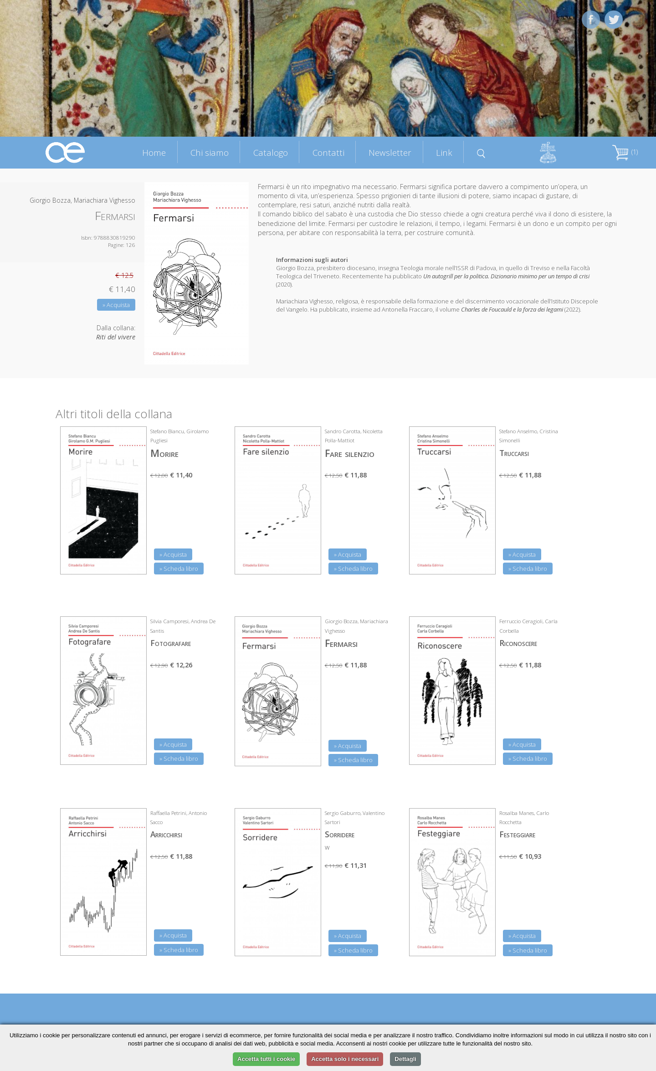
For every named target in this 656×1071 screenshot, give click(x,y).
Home (154, 152)
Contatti (328, 152)
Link (444, 152)
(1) (625, 152)
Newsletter (390, 152)
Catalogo (270, 152)
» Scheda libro (178, 568)
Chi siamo (209, 152)
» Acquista (116, 305)
